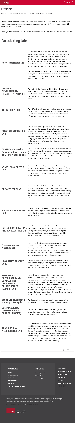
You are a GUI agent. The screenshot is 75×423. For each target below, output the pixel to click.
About (10, 372)
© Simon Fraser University (31, 405)
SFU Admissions (62, 374)
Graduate (11, 378)
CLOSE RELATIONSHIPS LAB (13, 132)
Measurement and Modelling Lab (11, 246)
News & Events (12, 381)
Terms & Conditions (11, 405)
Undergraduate (14, 13)
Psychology (6, 9)
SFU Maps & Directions (64, 371)
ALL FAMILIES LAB (11, 110)
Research (23, 13)
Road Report (61, 377)
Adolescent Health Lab (13, 62)
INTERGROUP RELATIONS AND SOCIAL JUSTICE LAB (14, 229)
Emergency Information (65, 383)
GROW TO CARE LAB (12, 189)
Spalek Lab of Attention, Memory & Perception (13, 301)
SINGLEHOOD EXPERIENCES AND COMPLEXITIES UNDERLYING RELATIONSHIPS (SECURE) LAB (11, 282)
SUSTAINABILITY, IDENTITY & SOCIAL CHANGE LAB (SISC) (11, 310)
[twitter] (39, 378)
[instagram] (42, 378)
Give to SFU (61, 380)
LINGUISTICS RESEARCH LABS (13, 262)
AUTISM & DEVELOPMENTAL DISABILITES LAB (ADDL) (14, 91)
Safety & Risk (62, 369)
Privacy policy (20, 405)
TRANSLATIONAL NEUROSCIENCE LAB (12, 329)
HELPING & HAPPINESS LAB (13, 212)
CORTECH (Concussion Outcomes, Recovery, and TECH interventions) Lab (14, 152)
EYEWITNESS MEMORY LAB (13, 168)
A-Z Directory (62, 386)
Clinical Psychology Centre (16, 386)
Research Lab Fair (33, 13)
